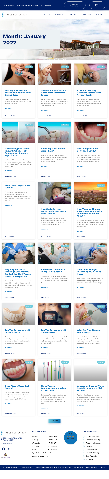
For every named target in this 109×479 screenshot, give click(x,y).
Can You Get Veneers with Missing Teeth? (18, 336)
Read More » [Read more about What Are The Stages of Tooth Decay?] (80, 353)
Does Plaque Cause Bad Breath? (17, 393)
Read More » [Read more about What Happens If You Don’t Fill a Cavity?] (80, 168)
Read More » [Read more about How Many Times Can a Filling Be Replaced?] (44, 292)
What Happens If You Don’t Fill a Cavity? (87, 151)
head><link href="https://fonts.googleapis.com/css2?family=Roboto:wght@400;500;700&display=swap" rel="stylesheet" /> (70, 447)
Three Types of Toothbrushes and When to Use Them (53, 394)
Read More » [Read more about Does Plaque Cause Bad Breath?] (8, 410)
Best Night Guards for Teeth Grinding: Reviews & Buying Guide (18, 93)
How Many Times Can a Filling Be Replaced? (53, 274)
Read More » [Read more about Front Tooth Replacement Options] (8, 208)
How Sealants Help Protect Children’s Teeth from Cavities (53, 214)
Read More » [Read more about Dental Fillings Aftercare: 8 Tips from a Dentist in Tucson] (44, 111)
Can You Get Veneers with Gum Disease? (54, 336)
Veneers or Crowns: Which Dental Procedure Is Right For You (90, 394)
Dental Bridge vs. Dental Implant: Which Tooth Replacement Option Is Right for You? (17, 153)
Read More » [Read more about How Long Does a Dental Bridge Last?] (44, 168)
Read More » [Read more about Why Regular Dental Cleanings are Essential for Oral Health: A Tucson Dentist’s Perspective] (8, 296)
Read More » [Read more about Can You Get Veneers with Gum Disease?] (44, 353)
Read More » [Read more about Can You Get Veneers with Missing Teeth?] (8, 353)
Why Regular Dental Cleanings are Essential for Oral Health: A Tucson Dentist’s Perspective (18, 277)
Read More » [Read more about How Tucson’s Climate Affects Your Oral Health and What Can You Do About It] (80, 235)
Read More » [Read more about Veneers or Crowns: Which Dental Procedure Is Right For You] (80, 413)
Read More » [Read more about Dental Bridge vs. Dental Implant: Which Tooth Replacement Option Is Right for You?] (8, 173)
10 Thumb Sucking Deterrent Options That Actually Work (89, 93)
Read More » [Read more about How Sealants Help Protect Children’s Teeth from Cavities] (44, 232)
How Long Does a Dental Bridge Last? (53, 151)
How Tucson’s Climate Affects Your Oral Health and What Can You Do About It (89, 215)
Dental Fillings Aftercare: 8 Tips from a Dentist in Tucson (54, 93)
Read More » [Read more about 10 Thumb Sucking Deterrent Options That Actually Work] (80, 111)
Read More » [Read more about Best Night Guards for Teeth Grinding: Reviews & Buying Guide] (8, 109)
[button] (54, 429)
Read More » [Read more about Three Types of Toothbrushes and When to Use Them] (44, 415)
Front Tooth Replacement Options (18, 189)
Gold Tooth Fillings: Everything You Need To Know (89, 275)
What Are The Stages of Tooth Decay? (89, 336)
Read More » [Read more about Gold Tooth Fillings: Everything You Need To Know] (80, 292)
